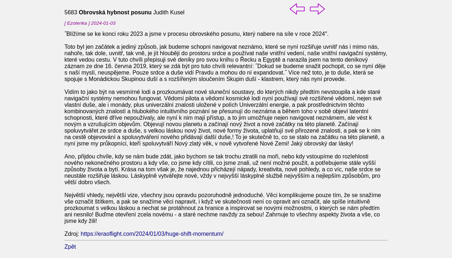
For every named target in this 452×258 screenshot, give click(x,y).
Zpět (70, 247)
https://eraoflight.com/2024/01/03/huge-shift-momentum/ (152, 234)
